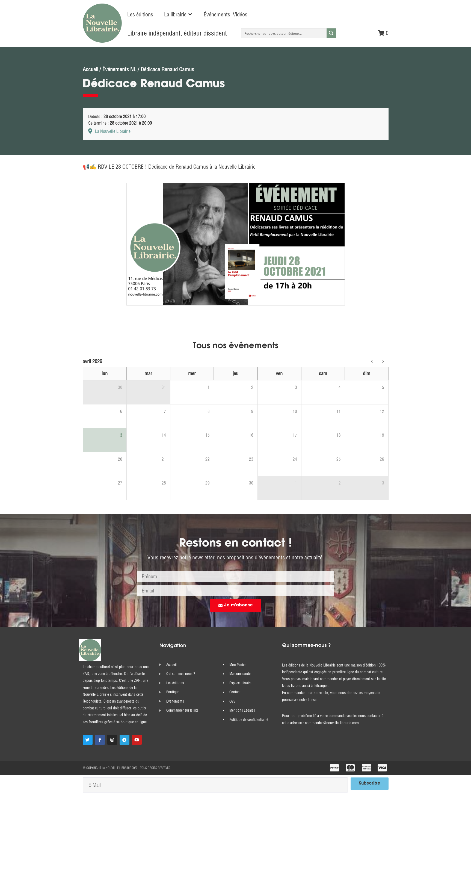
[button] (178, 14)
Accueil (90, 69)
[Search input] (284, 33)
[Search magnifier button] (331, 33)
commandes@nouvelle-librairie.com (332, 722)
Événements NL (119, 69)
